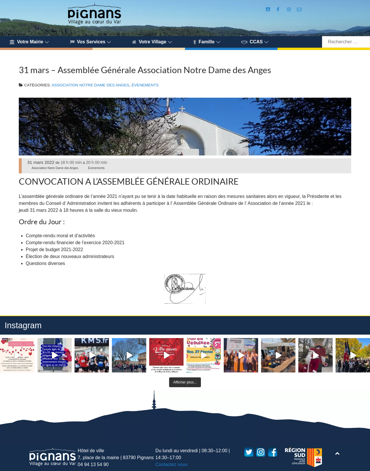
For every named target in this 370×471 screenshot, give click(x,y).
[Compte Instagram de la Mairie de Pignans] (289, 9)
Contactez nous (172, 464)
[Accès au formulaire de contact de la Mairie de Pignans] (299, 9)
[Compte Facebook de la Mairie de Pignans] (278, 9)
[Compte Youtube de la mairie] (268, 9)
